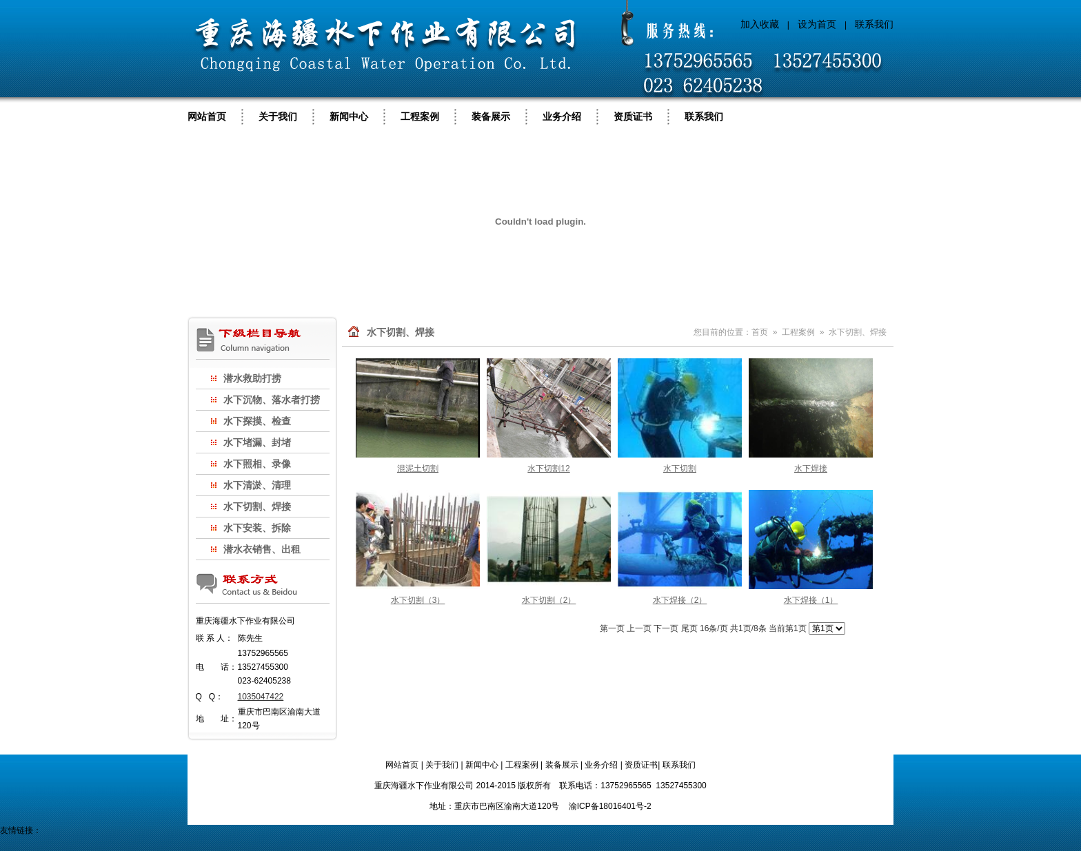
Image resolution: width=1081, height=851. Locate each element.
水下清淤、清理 (257, 485)
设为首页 (817, 24)
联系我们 (874, 24)
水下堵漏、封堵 (257, 442)
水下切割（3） (418, 600)
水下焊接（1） (811, 600)
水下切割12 (548, 468)
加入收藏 (759, 24)
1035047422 (261, 696)
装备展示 (491, 116)
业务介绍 (562, 116)
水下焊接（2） (680, 600)
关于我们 (278, 116)
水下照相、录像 (257, 463)
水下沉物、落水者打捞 (271, 399)
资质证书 (633, 116)
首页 (759, 332)
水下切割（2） (549, 600)
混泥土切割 (417, 468)
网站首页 (207, 116)
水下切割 (679, 468)
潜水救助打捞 (252, 378)
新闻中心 (349, 116)
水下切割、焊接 (257, 506)
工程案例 (420, 116)
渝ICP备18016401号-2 (610, 806)
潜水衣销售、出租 (262, 549)
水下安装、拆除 (257, 527)
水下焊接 (810, 468)
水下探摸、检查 (257, 421)
